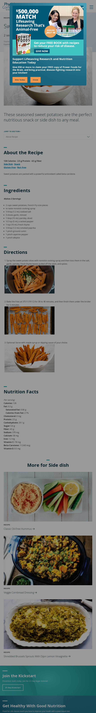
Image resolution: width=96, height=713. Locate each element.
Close (35, 80)
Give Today (20, 80)
